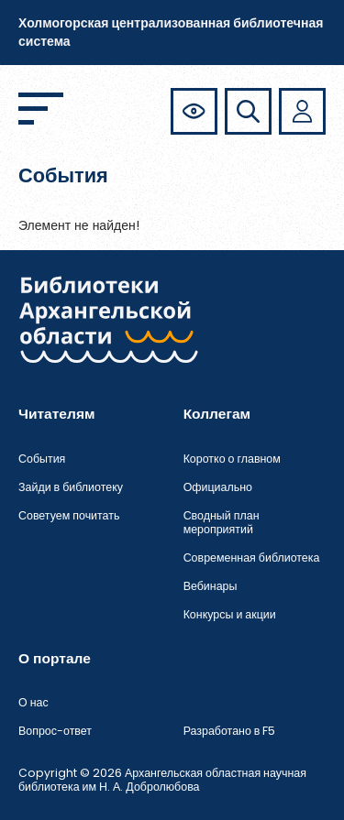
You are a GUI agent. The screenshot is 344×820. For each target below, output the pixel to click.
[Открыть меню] (40, 109)
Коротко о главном (232, 458)
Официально (217, 487)
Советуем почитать (68, 515)
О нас (33, 702)
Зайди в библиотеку (70, 487)
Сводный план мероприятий (221, 522)
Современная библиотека (251, 557)
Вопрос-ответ (55, 730)
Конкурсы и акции (229, 614)
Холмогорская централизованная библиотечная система (170, 32)
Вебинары (210, 586)
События (41, 458)
